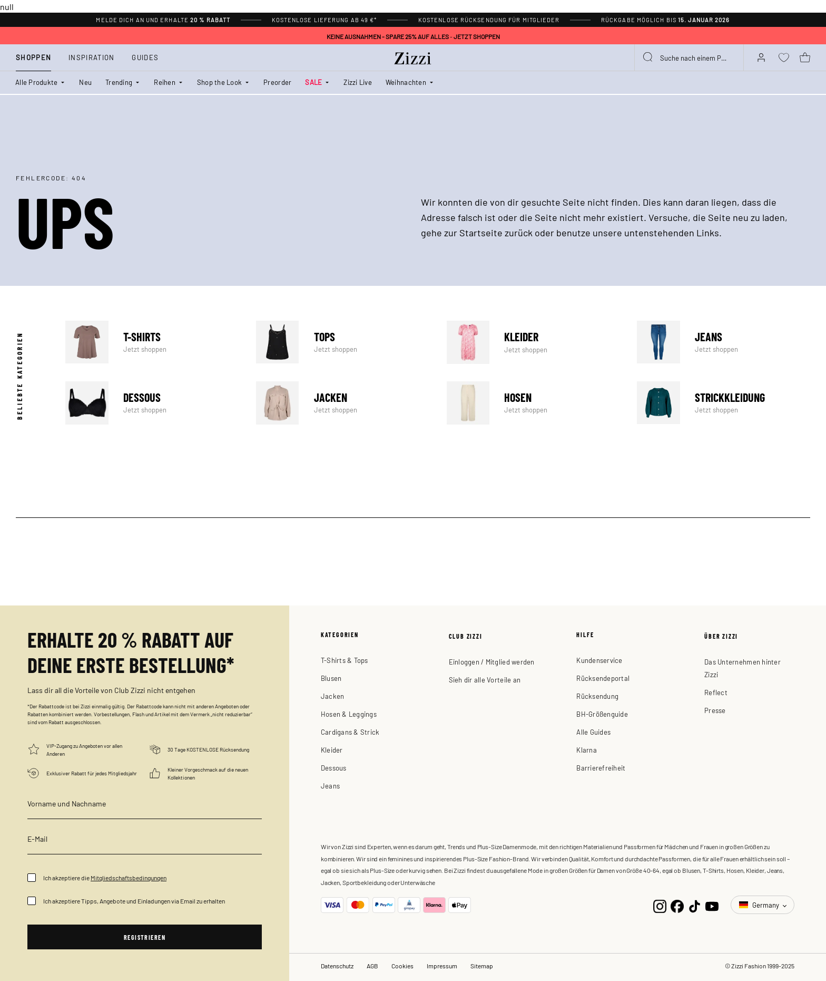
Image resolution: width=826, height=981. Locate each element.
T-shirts (152, 342)
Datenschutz (337, 965)
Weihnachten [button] (406, 82)
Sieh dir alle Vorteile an (485, 679)
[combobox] (689, 57)
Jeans (723, 342)
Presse (715, 710)
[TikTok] (694, 904)
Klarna (586, 749)
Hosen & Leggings (349, 713)
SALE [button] (313, 82)
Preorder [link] (277, 82)
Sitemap (481, 965)
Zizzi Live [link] (357, 82)
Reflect (715, 692)
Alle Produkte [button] (36, 82)
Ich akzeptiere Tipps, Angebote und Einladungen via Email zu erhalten (134, 901)
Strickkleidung (723, 403)
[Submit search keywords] (648, 57)
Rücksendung (597, 695)
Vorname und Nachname (66, 803)
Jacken (342, 403)
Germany (760, 904)
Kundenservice (599, 660)
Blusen (331, 678)
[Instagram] (659, 904)
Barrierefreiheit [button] (600, 767)
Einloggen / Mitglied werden (492, 661)
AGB (372, 965)
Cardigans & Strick (350, 731)
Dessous (152, 403)
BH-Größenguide (602, 713)
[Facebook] (677, 904)
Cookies (402, 965)
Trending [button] (118, 82)
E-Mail (37, 838)
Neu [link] (85, 82)
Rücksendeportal (603, 678)
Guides (145, 57)
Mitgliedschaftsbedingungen (128, 877)
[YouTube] (712, 904)
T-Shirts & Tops (344, 660)
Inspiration (91, 57)
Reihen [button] (164, 82)
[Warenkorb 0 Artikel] (804, 57)
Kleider (533, 342)
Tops (342, 342)
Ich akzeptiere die (104, 877)
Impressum (442, 965)
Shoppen (33, 57)
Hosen (533, 403)
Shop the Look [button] (219, 82)
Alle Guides (593, 731)
